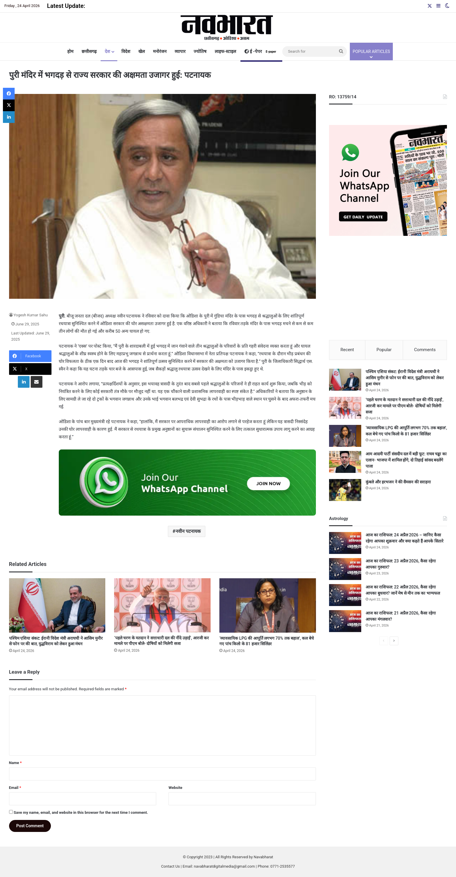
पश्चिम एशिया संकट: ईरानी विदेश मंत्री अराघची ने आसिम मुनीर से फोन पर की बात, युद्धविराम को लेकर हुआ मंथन (405, 377)
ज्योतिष (200, 51)
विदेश (125, 51)
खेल (141, 51)
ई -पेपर (261, 51)
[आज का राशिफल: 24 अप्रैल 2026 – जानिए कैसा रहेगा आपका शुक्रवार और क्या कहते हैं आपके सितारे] (345, 543)
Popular (384, 349)
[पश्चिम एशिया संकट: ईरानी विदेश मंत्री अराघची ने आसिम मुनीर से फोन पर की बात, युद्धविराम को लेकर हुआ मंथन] (57, 605)
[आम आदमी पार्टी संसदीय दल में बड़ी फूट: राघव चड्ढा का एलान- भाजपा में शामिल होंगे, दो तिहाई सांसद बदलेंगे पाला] (345, 462)
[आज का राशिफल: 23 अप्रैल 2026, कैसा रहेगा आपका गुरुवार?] (345, 569)
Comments (425, 349)
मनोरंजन (159, 51)
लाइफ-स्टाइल (225, 51)
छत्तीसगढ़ (89, 51)
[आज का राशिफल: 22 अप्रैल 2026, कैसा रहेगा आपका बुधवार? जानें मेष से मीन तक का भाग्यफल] (345, 595)
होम (70, 51)
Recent (347, 349)
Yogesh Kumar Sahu (31, 315)
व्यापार (180, 51)
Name (15, 763)
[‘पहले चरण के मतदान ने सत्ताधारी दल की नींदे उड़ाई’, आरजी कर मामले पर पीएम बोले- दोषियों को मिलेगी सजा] (162, 605)
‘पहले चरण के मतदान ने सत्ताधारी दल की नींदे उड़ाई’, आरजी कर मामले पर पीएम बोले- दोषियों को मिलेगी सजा (404, 405)
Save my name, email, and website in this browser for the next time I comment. (81, 812)
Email (15, 787)
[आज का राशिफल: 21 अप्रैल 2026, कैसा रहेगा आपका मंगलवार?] (345, 621)
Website (175, 787)
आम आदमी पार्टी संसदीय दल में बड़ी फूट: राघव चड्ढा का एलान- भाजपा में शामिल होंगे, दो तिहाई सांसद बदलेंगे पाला (406, 460)
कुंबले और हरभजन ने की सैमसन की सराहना (398, 482)
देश (107, 51)
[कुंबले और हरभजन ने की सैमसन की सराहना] (345, 490)
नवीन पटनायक (188, 531)
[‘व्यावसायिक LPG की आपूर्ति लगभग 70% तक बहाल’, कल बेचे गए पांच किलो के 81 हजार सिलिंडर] (267, 605)
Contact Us (170, 866)
